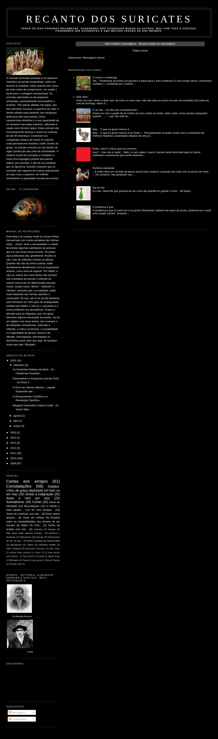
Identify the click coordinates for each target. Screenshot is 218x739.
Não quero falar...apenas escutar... (25, 533)
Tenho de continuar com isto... (23, 513)
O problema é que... (104, 207)
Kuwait (41, 556)
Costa (30, 652)
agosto (17, 415)
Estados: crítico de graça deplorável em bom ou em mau (33, 490)
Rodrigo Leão (15, 564)
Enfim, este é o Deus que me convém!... (115, 148)
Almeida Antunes (23, 616)
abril (16, 420)
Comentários (17, 719)
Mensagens (17, 712)
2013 (13, 442)
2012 (13, 447)
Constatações (19, 486)
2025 (13, 360)
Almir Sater (54, 549)
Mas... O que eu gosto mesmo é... (112, 129)
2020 (13, 432)
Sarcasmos (16, 544)
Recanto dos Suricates (109, 19)
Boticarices (25, 537)
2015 (13, 437)
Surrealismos (15, 502)
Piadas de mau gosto (32, 560)
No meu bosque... (43, 509)
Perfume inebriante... (105, 168)
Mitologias (14, 560)
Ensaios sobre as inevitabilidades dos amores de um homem (33, 521)
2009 (13, 463)
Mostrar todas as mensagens (157, 43)
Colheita (38, 529)
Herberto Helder (47, 544)
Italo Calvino (28, 556)
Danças (52, 529)
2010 (13, 458)
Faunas (39, 537)
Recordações (31, 506)
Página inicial (140, 50)
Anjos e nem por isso (28, 498)
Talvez (30, 544)
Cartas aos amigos (27, 481)
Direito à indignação (39, 494)
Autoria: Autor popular (20, 552)
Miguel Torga (54, 556)
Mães (24, 525)
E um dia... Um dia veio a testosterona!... (116, 109)
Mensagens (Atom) (94, 57)
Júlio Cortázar (13, 548)
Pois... (37, 525)
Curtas (36, 502)
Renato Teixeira (52, 560)
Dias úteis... (83, 96)
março (17, 425)
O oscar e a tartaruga (105, 77)
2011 (13, 453)
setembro (19, 365)
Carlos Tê (39, 552)
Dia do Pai (98, 187)
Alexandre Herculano (35, 549)
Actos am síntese (33, 517)
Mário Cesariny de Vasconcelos (43, 540)
